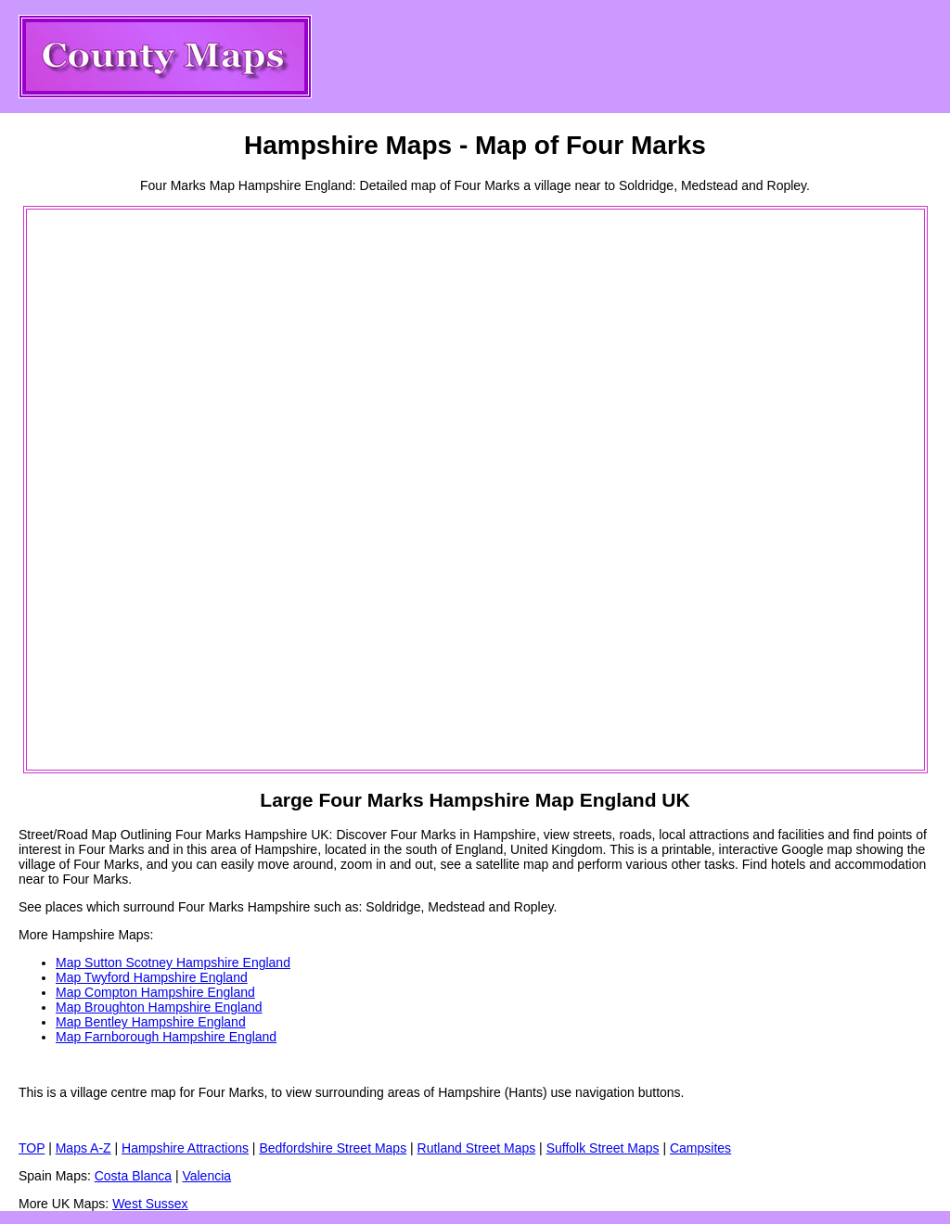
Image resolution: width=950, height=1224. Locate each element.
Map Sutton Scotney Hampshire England (173, 962)
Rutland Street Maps (476, 1148)
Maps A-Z (83, 1148)
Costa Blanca (133, 1175)
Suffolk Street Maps (603, 1148)
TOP (32, 1148)
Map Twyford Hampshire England (152, 977)
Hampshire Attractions (185, 1148)
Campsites (700, 1148)
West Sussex (149, 1203)
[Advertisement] (103, 489)
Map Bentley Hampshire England (151, 1021)
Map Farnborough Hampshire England (166, 1036)
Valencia (206, 1175)
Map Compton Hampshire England (155, 992)
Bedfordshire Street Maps (332, 1148)
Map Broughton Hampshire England (159, 1007)
